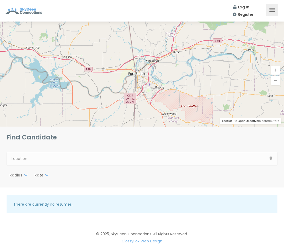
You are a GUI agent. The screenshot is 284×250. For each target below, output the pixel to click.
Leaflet (227, 121)
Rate (38, 175)
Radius (15, 175)
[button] (275, 70)
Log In (241, 7)
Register (243, 14)
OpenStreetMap (249, 121)
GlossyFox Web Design (142, 241)
